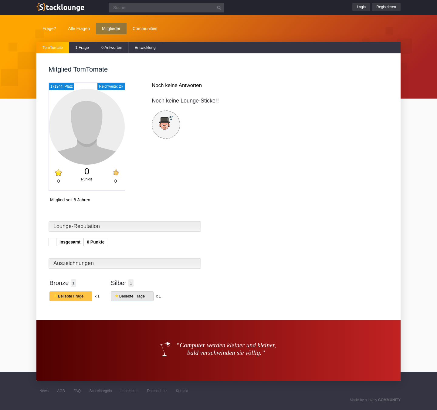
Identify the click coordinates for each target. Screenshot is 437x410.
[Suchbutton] (219, 7)
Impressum (129, 391)
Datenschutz (157, 391)
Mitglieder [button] (111, 28)
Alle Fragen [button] (79, 28)
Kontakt (182, 391)
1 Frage (82, 47)
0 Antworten (111, 47)
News (44, 391)
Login (361, 7)
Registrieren (386, 7)
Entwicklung (145, 47)
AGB (61, 391)
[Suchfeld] (166, 7)
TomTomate (52, 47)
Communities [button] (145, 28)
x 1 (97, 296)
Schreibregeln (100, 391)
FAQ (77, 391)
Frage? (49, 28)
